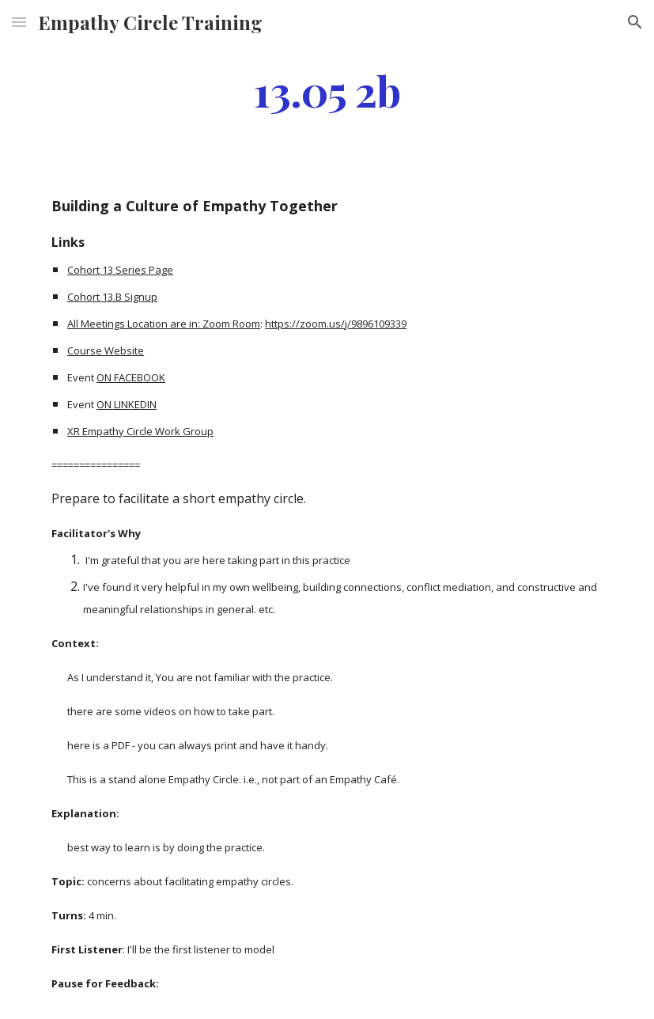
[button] (19, 22)
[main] (327, 89)
